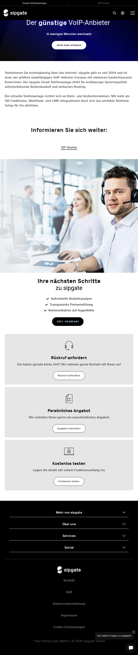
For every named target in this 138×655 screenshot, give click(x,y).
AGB (69, 592)
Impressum (69, 615)
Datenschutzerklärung (69, 604)
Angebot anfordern (69, 428)
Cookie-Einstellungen (69, 627)
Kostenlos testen (68, 481)
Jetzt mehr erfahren (69, 45)
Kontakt (69, 580)
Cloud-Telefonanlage (34, 3)
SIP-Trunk (103, 3)
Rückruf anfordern (69, 375)
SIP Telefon (69, 147)
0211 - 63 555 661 (68, 321)
